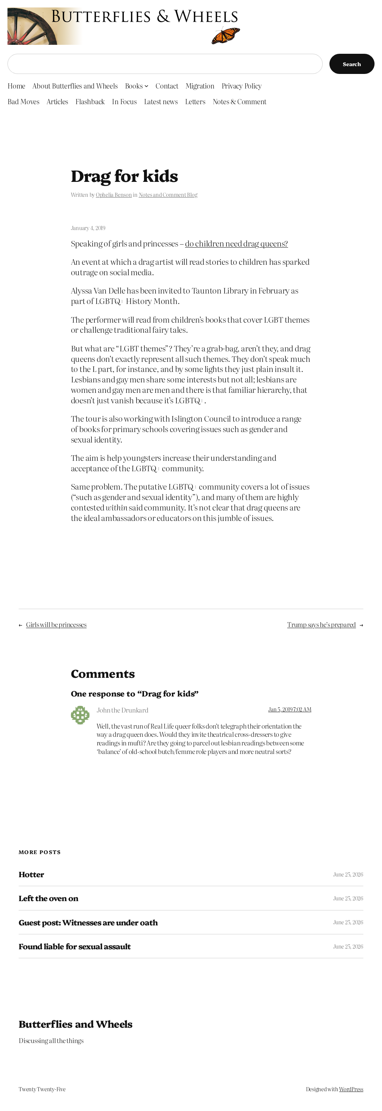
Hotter (31, 874)
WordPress (351, 1089)
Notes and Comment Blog (168, 194)
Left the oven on (48, 898)
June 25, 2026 (348, 874)
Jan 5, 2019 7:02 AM (289, 709)
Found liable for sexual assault (75, 946)
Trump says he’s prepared (321, 624)
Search (352, 64)
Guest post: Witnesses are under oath (88, 922)
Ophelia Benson (114, 194)
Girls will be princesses (56, 624)
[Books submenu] (146, 86)
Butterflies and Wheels (76, 1023)
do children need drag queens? (236, 243)
